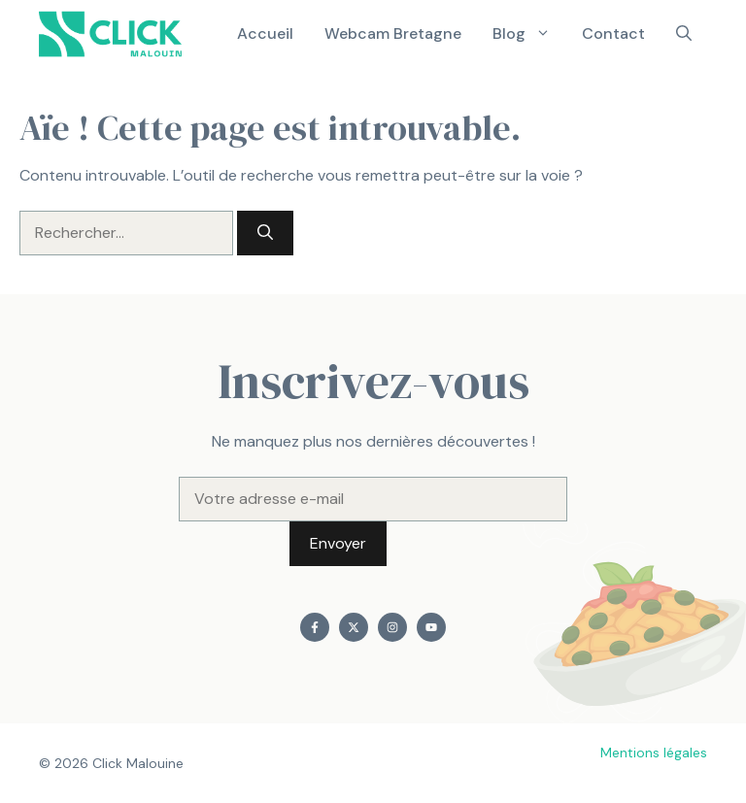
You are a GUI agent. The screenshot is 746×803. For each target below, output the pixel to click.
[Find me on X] (353, 627)
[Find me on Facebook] (314, 627)
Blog (529, 34)
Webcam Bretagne (392, 33)
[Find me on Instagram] (392, 627)
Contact (613, 33)
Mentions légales (653, 752)
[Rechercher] (265, 233)
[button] (684, 34)
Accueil (265, 33)
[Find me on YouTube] (431, 627)
